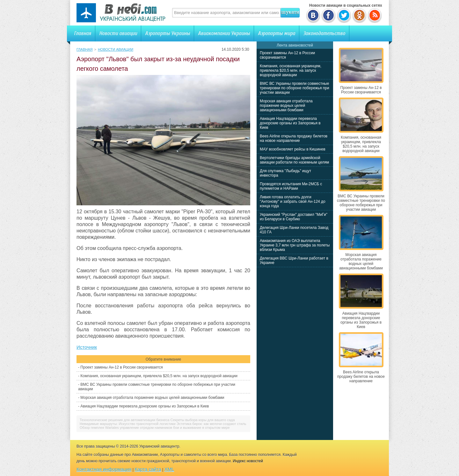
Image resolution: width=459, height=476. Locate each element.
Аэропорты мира (276, 33)
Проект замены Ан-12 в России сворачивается (121, 367)
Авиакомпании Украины (224, 33)
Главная (82, 33)
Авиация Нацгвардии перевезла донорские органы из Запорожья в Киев (144, 406)
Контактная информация (103, 469)
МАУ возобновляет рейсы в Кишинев (292, 149)
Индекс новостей (248, 461)
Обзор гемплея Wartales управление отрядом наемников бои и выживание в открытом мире (155, 427)
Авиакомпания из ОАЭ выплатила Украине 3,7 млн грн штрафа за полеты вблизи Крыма (295, 245)
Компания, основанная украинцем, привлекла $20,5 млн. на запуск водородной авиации (158, 376)
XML (169, 469)
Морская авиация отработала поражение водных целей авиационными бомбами (152, 397)
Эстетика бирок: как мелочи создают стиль (211, 424)
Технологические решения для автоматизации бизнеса (124, 420)
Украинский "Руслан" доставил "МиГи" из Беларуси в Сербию (293, 216)
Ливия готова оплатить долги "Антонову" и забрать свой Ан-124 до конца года (292, 201)
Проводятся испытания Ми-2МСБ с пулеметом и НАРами (291, 186)
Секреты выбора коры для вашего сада (203, 420)
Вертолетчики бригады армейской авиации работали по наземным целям (294, 160)
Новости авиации (118, 33)
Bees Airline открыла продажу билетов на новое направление (293, 138)
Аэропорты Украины (167, 33)
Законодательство (324, 33)
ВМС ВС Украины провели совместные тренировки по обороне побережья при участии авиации (294, 88)
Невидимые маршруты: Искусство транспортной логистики (128, 424)
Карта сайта (148, 469)
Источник (86, 347)
